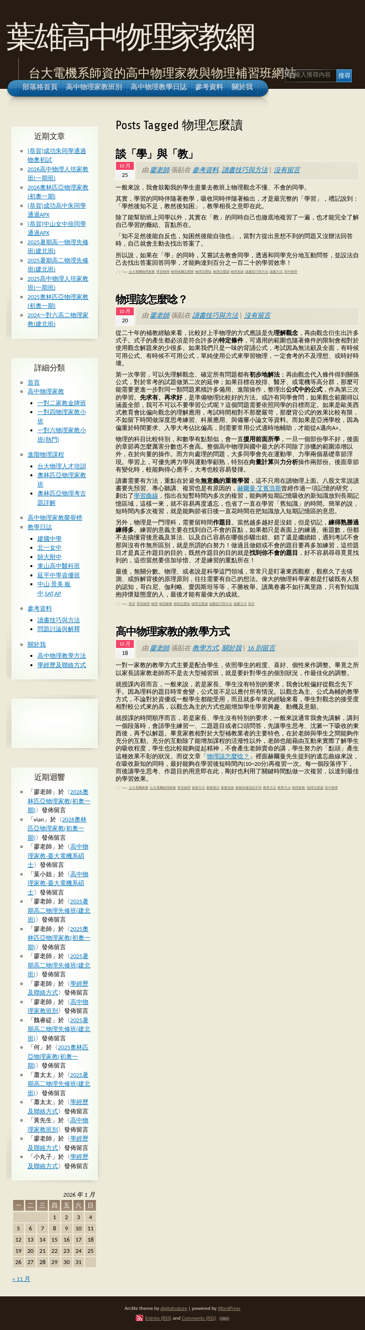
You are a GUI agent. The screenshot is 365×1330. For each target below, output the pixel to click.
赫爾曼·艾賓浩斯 (259, 488)
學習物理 (162, 272)
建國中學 (49, 538)
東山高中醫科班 (58, 565)
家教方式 (198, 788)
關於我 (231, 648)
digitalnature (174, 1308)
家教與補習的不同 (248, 788)
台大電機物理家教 (142, 272)
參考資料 (205, 170)
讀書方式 (276, 272)
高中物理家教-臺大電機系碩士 (58, 855)
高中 (251, 604)
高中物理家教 (46, 391)
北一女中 (49, 547)
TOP (224, 1318)
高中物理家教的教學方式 (172, 631)
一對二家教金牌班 (61, 403)
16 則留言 (262, 648)
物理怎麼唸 (203, 272)
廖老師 (159, 170)
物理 (154, 604)
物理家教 (165, 604)
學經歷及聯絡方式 (61, 665)
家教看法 (212, 788)
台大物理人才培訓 (61, 466)
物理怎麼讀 (221, 272)
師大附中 (49, 556)
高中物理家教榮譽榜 (55, 517)
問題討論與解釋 (58, 628)
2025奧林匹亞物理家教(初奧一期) (59, 938)
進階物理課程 (46, 454)
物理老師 (237, 272)
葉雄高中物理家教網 (129, 37)
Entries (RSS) (158, 1318)
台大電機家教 (138, 788)
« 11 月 (21, 1278)
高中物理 (290, 272)
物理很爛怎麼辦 (182, 272)
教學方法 (284, 788)
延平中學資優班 (58, 575)
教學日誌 (40, 527)
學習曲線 (146, 495)
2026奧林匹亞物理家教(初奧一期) (59, 801)
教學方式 (205, 648)
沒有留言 (287, 170)
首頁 (34, 382)
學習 (132, 604)
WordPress (229, 1308)
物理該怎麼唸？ (152, 299)
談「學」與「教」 (157, 154)
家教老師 (227, 788)
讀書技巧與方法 (245, 170)
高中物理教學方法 (61, 655)
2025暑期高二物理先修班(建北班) (59, 910)
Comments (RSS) (199, 1318)
